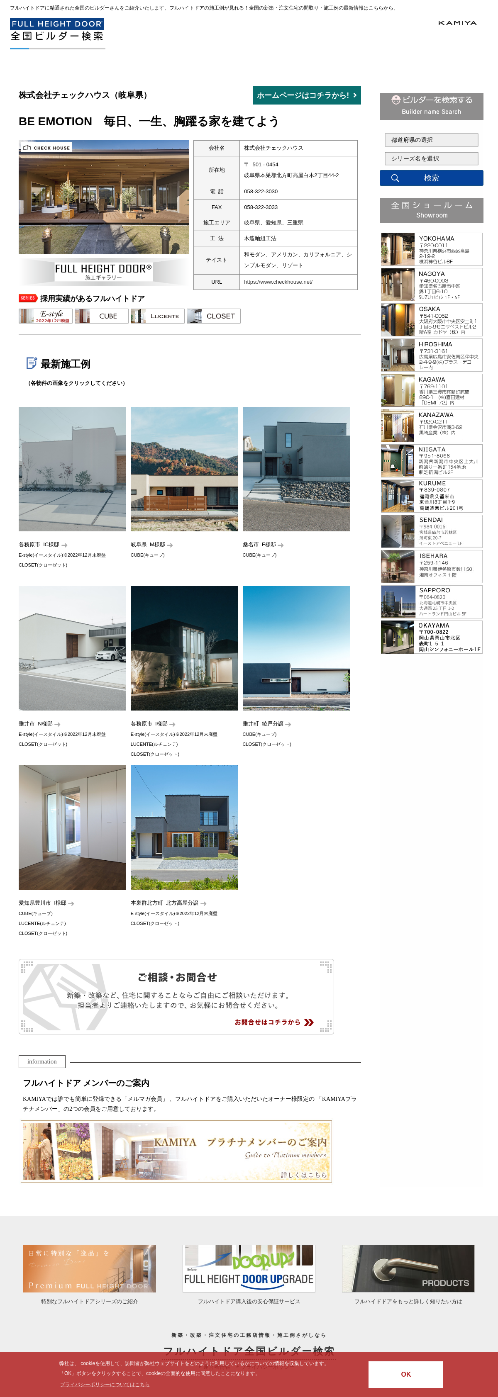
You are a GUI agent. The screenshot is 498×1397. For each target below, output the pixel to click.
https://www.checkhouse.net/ (278, 282)
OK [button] (406, 1374)
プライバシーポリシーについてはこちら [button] (105, 1384)
